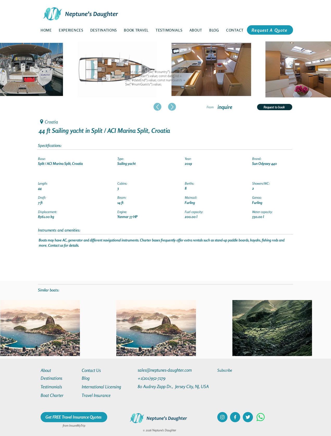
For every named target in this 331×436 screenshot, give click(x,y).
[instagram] (222, 417)
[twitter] (248, 417)
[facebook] (235, 417)
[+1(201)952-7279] (162, 378)
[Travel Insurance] (100, 395)
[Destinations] (59, 378)
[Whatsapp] (261, 417)
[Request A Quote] (270, 30)
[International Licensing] (105, 386)
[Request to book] (274, 107)
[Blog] (100, 378)
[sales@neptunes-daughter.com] (166, 370)
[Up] (157, 107)
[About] (59, 370)
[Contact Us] (100, 370)
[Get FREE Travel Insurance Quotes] (74, 417)
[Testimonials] (59, 386)
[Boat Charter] (59, 395)
